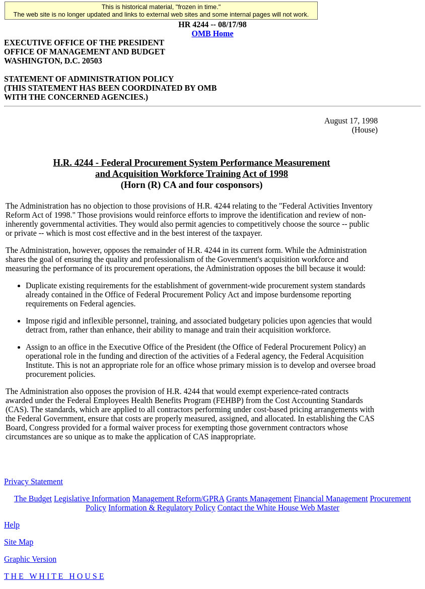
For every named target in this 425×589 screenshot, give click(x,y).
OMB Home (212, 33)
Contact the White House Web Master (278, 507)
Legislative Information (92, 498)
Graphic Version (30, 559)
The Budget (33, 498)
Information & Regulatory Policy (162, 507)
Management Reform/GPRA (178, 498)
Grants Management (259, 498)
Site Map (18, 542)
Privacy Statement (33, 481)
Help (12, 524)
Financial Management (331, 498)
